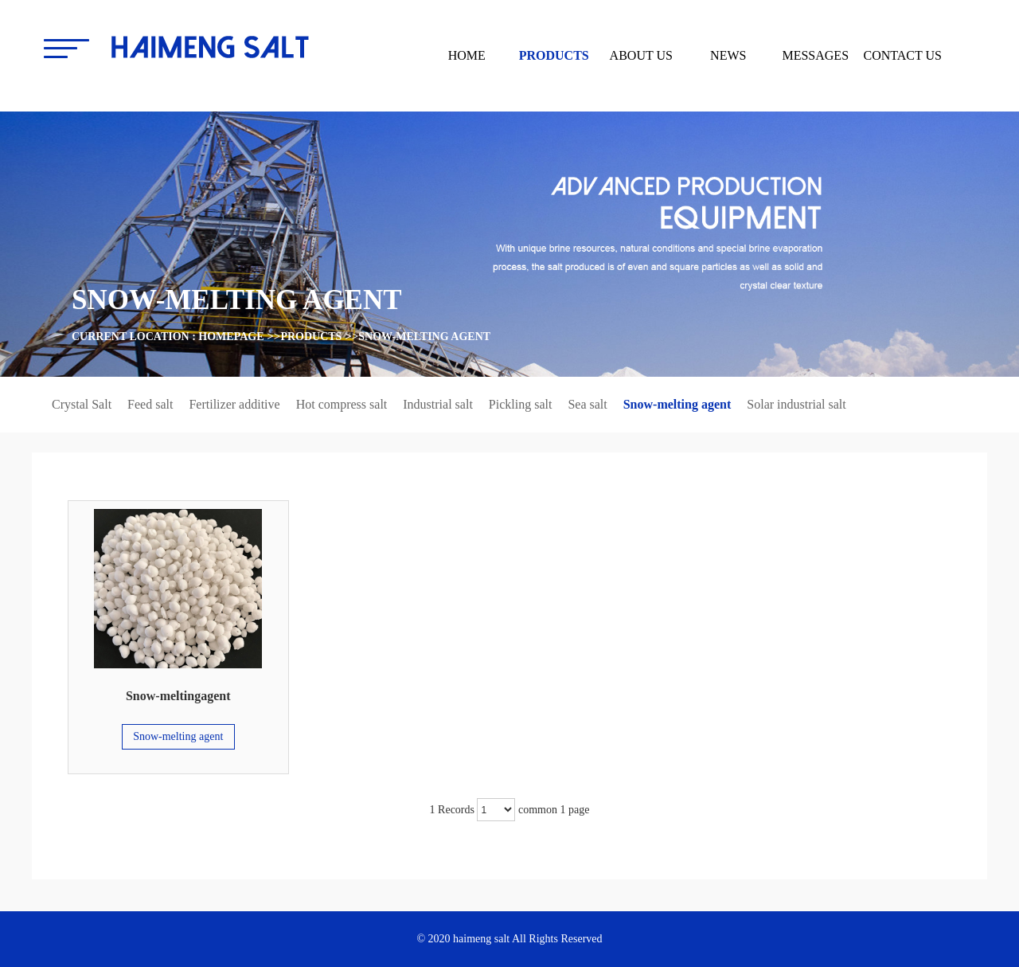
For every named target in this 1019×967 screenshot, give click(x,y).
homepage (231, 337)
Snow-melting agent (424, 337)
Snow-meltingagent (178, 696)
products (311, 337)
